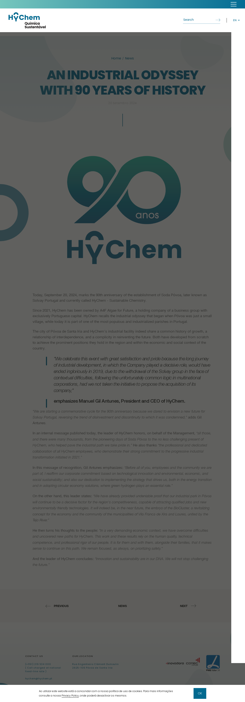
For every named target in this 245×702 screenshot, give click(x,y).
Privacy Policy (70, 696)
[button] (234, 4)
